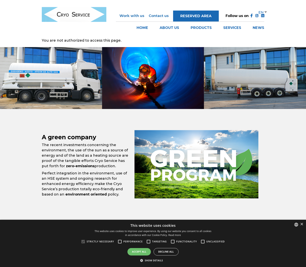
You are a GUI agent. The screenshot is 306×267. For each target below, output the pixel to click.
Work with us (131, 16)
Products (201, 28)
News (258, 28)
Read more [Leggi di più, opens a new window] (174, 235)
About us (169, 28)
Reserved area (196, 16)
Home (142, 28)
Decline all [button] (166, 251)
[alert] (153, 243)
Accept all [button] (139, 251)
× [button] (301, 224)
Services (232, 28)
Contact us (159, 16)
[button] (153, 260)
